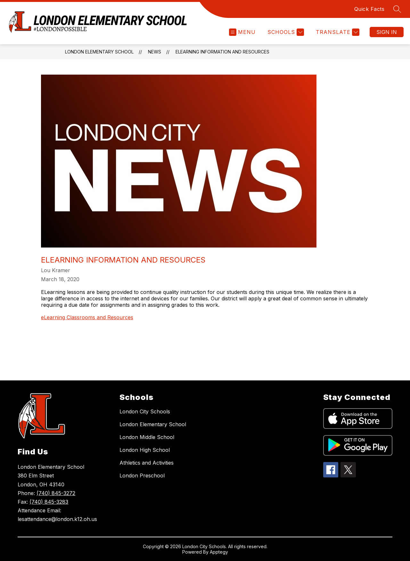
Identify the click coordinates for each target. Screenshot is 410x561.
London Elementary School (99, 51)
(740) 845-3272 (56, 493)
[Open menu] (242, 32)
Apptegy (219, 552)
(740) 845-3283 (48, 502)
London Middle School (146, 437)
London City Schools (144, 411)
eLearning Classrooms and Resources (87, 317)
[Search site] (397, 9)
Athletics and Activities (146, 462)
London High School (144, 450)
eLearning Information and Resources (222, 51)
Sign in (386, 32)
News (154, 51)
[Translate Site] (336, 32)
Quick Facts (369, 9)
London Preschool (142, 475)
